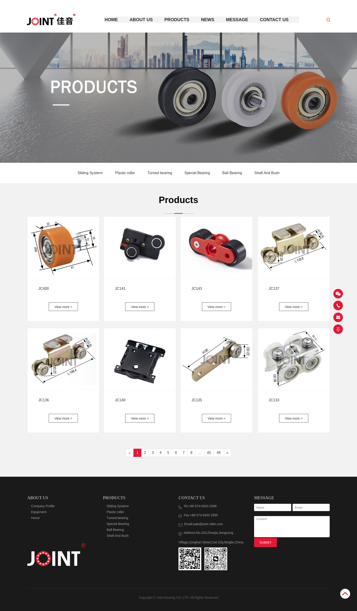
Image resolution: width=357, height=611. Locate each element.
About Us (144, 19)
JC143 (196, 288)
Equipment (38, 512)
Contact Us (271, 19)
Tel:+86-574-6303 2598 (197, 506)
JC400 (43, 288)
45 (209, 452)
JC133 (274, 400)
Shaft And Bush (266, 173)
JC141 (120, 288)
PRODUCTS (114, 498)
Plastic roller (125, 173)
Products (178, 19)
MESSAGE (264, 498)
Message (236, 19)
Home (116, 19)
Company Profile (43, 506)
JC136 (43, 400)
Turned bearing (160, 173)
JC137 (274, 288)
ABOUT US (37, 498)
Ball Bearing (232, 173)
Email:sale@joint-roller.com (200, 524)
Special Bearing (197, 173)
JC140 (120, 400)
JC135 (196, 400)
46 (219, 452)
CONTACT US (191, 498)
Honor (35, 518)
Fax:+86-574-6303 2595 (198, 515)
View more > (63, 306)
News (208, 19)
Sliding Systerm (90, 173)
